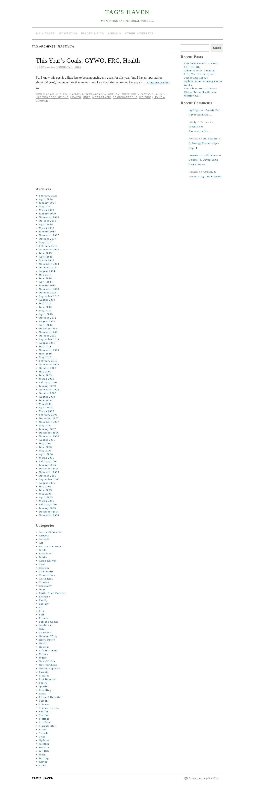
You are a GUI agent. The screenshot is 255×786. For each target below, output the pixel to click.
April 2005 (46, 497)
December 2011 (49, 328)
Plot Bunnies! (48, 679)
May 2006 (45, 450)
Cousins (44, 582)
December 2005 (49, 468)
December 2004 (49, 511)
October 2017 (47, 238)
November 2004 (49, 515)
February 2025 (48, 195)
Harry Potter (47, 639)
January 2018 (47, 231)
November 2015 (49, 249)
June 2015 (45, 253)
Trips (42, 736)
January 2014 (47, 285)
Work (42, 754)
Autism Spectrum (50, 546)
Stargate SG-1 (48, 725)
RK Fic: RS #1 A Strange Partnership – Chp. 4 (205, 143)
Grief (42, 628)
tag (41, 67)
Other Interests (139, 33)
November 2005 (49, 472)
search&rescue (125, 97)
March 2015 (46, 260)
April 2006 (46, 454)
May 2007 (45, 425)
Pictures (44, 675)
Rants (42, 693)
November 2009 (49, 364)
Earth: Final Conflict (52, 592)
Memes (43, 654)
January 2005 (47, 508)
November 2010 (49, 350)
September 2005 (49, 479)
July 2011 (45, 346)
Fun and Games (49, 621)
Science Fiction (49, 707)
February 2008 (48, 414)
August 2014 (47, 271)
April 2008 (46, 407)
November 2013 (49, 288)
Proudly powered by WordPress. (203, 778)
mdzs (87, 97)
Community (46, 571)
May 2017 (45, 242)
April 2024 (46, 199)
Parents (43, 671)
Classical (45, 567)
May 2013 (45, 310)
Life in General (94, 93)
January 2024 (47, 202)
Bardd (43, 549)
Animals (114, 33)
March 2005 (46, 500)
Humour (44, 646)
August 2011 (47, 342)
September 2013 (49, 296)
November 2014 (49, 263)
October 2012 (47, 317)
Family (43, 600)
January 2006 (47, 464)
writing (145, 97)
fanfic (135, 93)
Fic (65, 93)
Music (43, 657)
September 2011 (49, 339)
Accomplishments (50, 531)
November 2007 (49, 421)
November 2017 (49, 235)
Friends (44, 618)
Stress (43, 729)
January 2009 (47, 385)
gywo (145, 93)
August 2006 (47, 439)
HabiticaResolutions (52, 97)
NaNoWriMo (47, 661)
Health (75, 93)
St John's (45, 722)
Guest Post (46, 632)
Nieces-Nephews (49, 668)
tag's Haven (127, 12)
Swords (43, 733)
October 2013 (47, 292)
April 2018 (46, 224)
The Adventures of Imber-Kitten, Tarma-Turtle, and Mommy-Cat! (200, 92)
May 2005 (45, 493)
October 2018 (47, 220)
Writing (114, 93)
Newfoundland (48, 664)
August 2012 (47, 321)
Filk (41, 610)
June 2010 (45, 353)
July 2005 (45, 486)
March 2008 (46, 411)
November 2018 (49, 217)
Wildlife (44, 750)
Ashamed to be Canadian (200, 70)
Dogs (42, 589)
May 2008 (45, 403)
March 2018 (46, 227)
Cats (42, 564)
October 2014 (47, 267)
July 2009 (45, 371)
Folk (42, 614)
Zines (42, 765)
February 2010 (48, 360)
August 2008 (47, 396)
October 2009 (47, 367)
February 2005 (48, 504)
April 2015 (46, 256)
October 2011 (47, 335)
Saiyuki (44, 700)
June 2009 (45, 375)
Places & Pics (92, 33)
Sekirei (43, 711)
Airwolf (44, 535)
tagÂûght (194, 110)
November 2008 (49, 389)
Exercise (44, 596)
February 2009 (48, 382)
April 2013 (46, 314)
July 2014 (45, 274)
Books (43, 557)
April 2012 (46, 324)
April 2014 (46, 281)
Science (44, 704)
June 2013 (45, 306)
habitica (158, 93)
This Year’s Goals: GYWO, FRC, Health (88, 60)
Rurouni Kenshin (50, 697)
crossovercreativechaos (203, 155)
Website (44, 747)
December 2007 (49, 418)
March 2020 (46, 209)
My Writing (68, 33)
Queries (44, 686)
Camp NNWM (48, 560)
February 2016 (48, 245)
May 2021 (45, 206)
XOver (43, 761)
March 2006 (46, 457)
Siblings (44, 718)
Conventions (47, 575)
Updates (44, 740)
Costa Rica (46, 578)
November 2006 (49, 436)
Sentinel (44, 715)
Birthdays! (46, 553)
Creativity (53, 93)
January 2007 (47, 429)
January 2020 (47, 213)
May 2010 (45, 357)
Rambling (45, 689)
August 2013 (47, 299)
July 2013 (45, 303)
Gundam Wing (48, 636)
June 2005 (45, 490)
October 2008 (47, 393)
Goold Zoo (46, 625)
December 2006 (49, 432)
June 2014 (45, 278)
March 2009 (46, 378)
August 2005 (47, 482)
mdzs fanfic (101, 97)
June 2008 (45, 400)
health (75, 97)
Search (217, 47)
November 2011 (49, 332)
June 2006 (45, 446)
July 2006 (45, 443)
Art (41, 542)
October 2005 (47, 475)
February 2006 (48, 461)
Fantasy (44, 603)
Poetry (43, 682)
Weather (44, 743)
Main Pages (45, 33)
